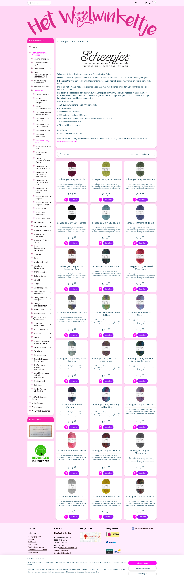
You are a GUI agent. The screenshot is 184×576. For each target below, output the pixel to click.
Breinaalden (43, 309)
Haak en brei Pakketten (43, 292)
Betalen (31, 539)
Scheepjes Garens (43, 230)
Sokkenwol (43, 90)
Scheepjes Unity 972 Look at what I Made (106, 359)
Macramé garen (43, 287)
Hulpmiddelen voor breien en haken (42, 342)
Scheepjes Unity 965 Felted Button (106, 313)
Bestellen (74, 199)
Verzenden (32, 542)
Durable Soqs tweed (41, 153)
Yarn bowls (43, 351)
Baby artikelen (43, 355)
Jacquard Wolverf (41, 86)
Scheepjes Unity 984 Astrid (106, 496)
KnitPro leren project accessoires (43, 367)
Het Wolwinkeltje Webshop (42, 53)
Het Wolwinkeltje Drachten (143, 528)
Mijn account (141, 2)
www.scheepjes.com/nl (67, 141)
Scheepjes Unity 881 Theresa (71, 223)
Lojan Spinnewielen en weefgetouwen (43, 74)
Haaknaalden (43, 313)
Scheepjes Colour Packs (43, 241)
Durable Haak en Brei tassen (41, 360)
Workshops (42, 407)
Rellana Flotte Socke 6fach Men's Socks (41, 174)
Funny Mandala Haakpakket (43, 298)
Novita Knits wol (43, 262)
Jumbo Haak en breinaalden (40, 318)
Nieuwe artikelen (41, 59)
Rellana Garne (43, 276)
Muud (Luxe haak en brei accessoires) (43, 375)
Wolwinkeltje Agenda (41, 411)
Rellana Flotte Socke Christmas (42, 167)
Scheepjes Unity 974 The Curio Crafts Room (140, 359)
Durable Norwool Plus (43, 147)
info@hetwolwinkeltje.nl (68, 548)
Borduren (43, 333)
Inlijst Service (37, 403)
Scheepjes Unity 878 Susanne (106, 179)
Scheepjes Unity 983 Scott (72, 496)
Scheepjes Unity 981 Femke (106, 450)
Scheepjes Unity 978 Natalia (140, 404)
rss (106, 572)
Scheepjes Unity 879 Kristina (140, 179)
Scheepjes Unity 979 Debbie (72, 450)
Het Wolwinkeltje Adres (39, 398)
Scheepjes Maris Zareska (42, 119)
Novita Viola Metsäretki (40, 213)
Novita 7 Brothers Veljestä (43, 197)
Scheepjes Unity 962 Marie (106, 266)
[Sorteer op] (147, 154)
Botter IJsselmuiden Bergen (41, 100)
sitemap (100, 572)
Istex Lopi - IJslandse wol (43, 267)
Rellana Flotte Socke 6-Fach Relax (41, 190)
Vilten (43, 337)
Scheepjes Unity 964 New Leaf (72, 312)
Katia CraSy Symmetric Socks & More (42, 160)
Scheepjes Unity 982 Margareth (140, 451)
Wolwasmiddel (43, 347)
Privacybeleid (33, 552)
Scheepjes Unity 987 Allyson (140, 496)
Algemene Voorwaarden (37, 549)
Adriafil (43, 280)
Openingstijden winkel (62, 553)
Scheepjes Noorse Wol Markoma (43, 113)
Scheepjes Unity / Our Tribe (43, 141)
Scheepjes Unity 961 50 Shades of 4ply (71, 267)
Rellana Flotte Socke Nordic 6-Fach (42, 182)
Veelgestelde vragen (36, 547)
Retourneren (33, 544)
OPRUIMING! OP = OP (43, 63)
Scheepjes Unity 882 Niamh (106, 223)
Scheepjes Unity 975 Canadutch (72, 405)
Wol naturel (43, 222)
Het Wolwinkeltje (62, 533)
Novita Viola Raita (43, 218)
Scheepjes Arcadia (43, 130)
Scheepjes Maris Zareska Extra (42, 125)
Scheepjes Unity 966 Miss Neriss (140, 313)
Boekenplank (43, 381)
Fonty (43, 283)
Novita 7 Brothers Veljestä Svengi (43, 203)
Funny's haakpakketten (43, 304)
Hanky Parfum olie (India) (43, 390)
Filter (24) (64, 154)
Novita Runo (40, 208)
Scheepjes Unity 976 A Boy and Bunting (106, 405)
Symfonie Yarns (43, 226)
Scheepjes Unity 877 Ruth (72, 179)
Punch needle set (41, 329)
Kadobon (43, 385)
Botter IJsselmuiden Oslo (43, 107)
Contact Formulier (61, 550)
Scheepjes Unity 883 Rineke (140, 223)
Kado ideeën (43, 68)
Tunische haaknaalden (43, 324)
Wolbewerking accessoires (40, 81)
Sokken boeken (42, 94)
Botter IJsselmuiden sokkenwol (43, 248)
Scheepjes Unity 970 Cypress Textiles (71, 359)
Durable (43, 254)
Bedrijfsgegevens (35, 536)
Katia (43, 258)
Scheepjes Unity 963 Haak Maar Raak (140, 267)
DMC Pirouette (40, 272)
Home (34, 47)
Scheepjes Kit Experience (39, 235)
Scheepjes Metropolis (40, 135)
